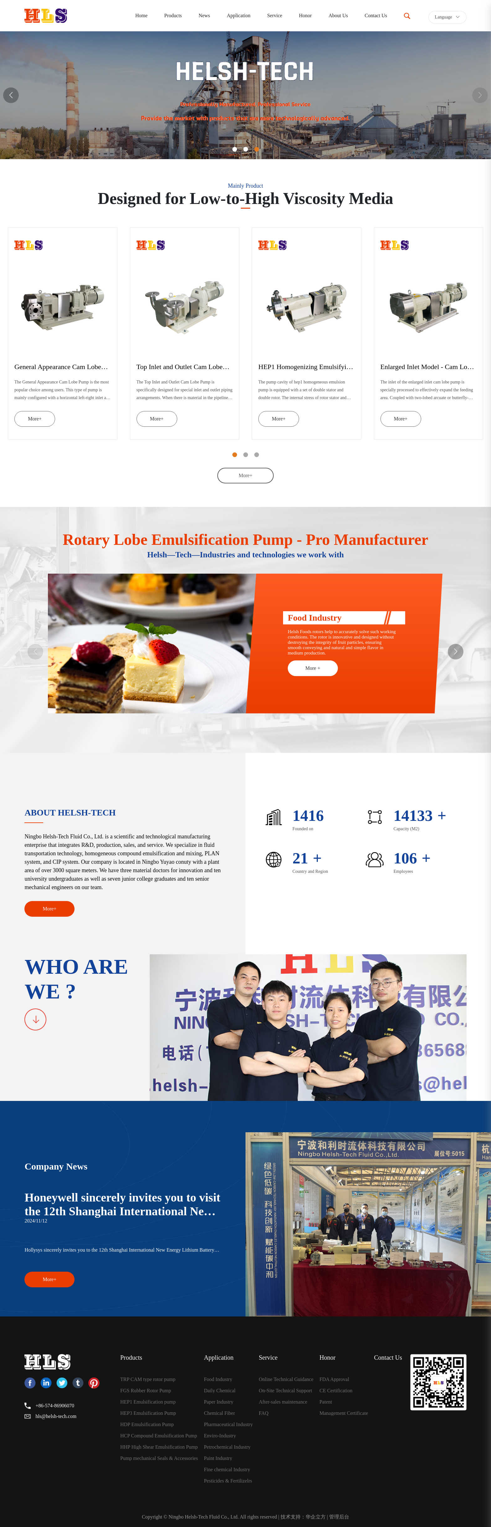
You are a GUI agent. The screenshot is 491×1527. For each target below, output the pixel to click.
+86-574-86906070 (54, 1405)
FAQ (263, 1413)
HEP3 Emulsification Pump (148, 1413)
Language (447, 17)
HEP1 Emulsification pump (148, 1402)
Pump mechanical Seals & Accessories (159, 1458)
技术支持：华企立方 (303, 1516)
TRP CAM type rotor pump (147, 1379)
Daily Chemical (219, 1390)
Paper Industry (218, 1402)
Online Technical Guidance (286, 1379)
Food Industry (218, 1379)
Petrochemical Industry (227, 1447)
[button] (11, 95)
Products (173, 15)
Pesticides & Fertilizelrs (228, 1480)
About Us (338, 15)
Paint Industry (218, 1458)
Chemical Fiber (219, 1413)
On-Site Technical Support (285, 1390)
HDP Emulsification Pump (147, 1424)
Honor (305, 15)
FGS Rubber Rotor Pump (145, 1390)
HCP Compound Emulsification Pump (158, 1435)
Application (239, 15)
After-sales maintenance (283, 1402)
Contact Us (376, 15)
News (204, 15)
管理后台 (339, 1516)
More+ (35, 418)
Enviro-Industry (220, 1435)
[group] (245, 95)
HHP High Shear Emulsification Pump (159, 1447)
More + (312, 668)
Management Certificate (343, 1413)
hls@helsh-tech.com (55, 1416)
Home (141, 15)
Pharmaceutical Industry (228, 1424)
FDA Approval (334, 1379)
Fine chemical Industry (227, 1469)
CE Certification (335, 1390)
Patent (325, 1402)
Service (274, 15)
